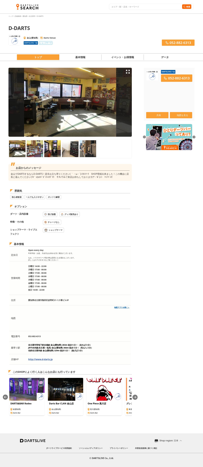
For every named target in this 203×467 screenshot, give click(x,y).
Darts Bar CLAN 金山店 (61, 403)
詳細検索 (18, 16)
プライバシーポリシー (119, 448)
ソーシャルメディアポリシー (91, 448)
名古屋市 (32, 16)
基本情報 (80, 57)
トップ (11, 16)
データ (165, 57)
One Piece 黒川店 (97, 403)
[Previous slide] (5, 397)
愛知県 (25, 16)
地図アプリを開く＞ (121, 307)
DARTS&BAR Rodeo (21, 403)
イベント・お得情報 (122, 57)
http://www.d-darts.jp (40, 359)
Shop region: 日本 (168, 440)
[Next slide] (135, 397)
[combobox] (145, 6)
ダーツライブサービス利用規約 (59, 448)
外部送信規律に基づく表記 (146, 448)
